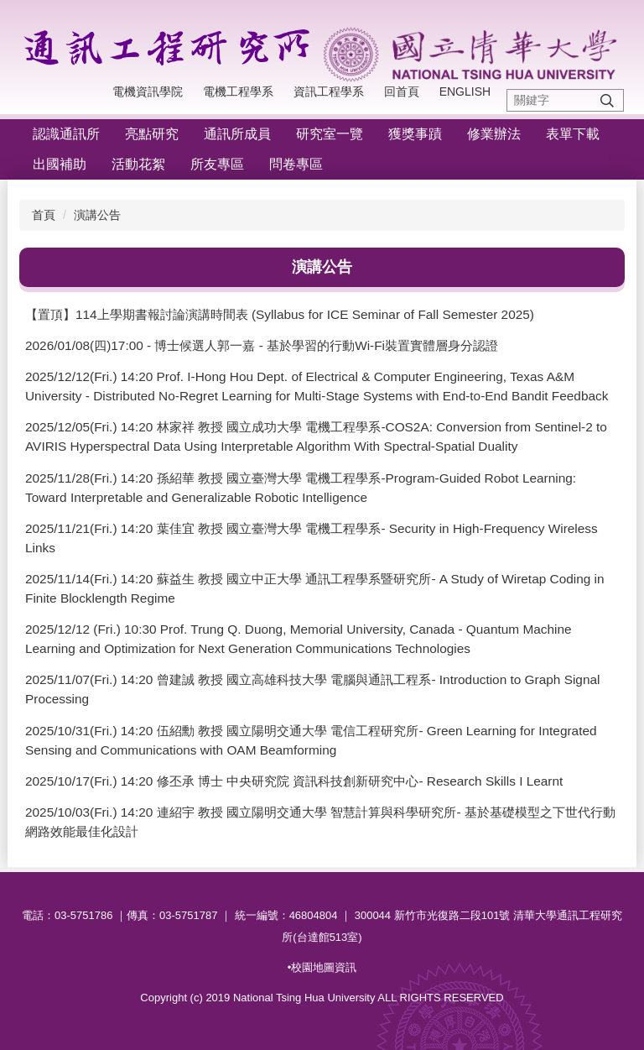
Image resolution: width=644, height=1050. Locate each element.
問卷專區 (296, 164)
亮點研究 (152, 134)
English (465, 91)
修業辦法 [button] (494, 134)
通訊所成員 (237, 134)
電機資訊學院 (147, 91)
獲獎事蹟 (415, 134)
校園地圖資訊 (323, 967)
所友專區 (217, 164)
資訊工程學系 (328, 91)
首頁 (43, 215)
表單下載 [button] (573, 134)
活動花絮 (138, 164)
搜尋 (607, 100)
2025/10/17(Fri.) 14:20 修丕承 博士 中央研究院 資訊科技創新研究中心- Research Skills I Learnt (294, 781)
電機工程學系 (238, 91)
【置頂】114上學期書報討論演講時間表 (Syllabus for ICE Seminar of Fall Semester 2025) (279, 314)
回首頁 (401, 91)
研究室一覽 (329, 134)
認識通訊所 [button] (66, 134)
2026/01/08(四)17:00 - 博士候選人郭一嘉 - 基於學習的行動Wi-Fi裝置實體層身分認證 (261, 345)
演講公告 (97, 215)
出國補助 (59, 164)
